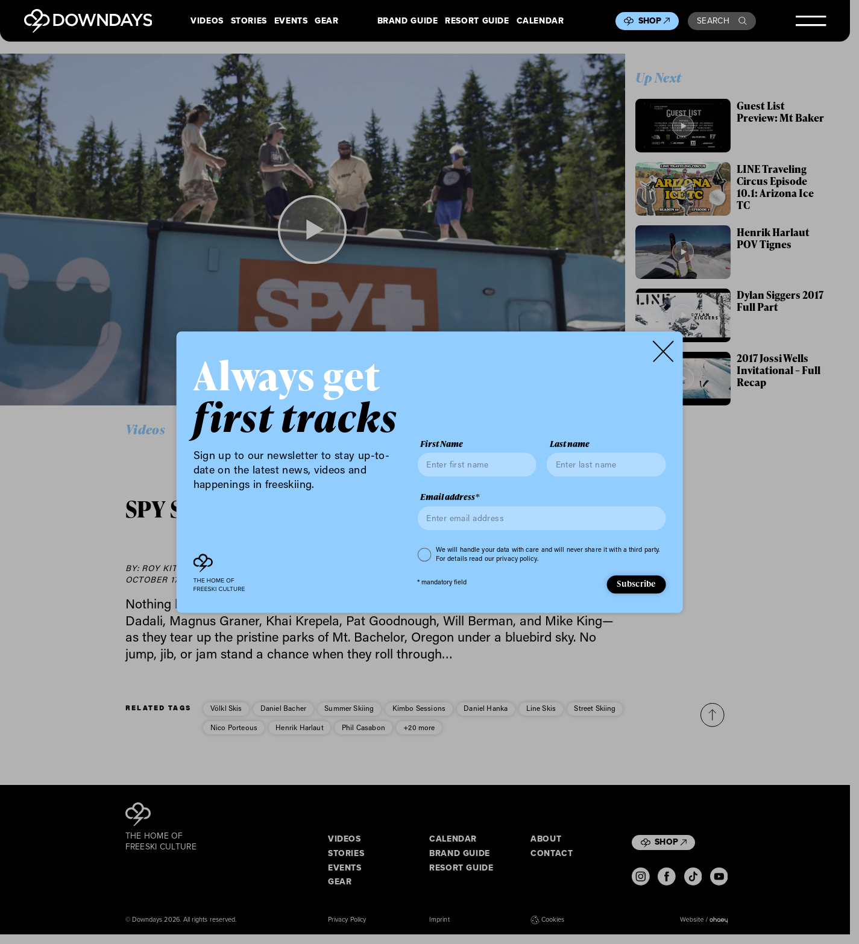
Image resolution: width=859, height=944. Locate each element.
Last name (570, 444)
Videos (207, 21)
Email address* (449, 497)
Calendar (540, 21)
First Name (441, 444)
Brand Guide (407, 21)
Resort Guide (477, 21)
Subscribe (636, 584)
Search (722, 20)
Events (291, 21)
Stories (249, 21)
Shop (654, 20)
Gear (327, 21)
